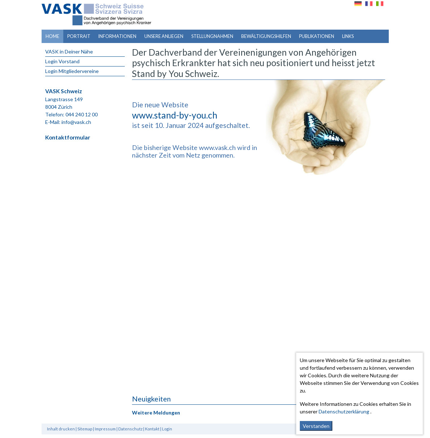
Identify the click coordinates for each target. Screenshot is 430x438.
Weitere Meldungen (156, 412)
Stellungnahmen (212, 36)
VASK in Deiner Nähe (69, 51)
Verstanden (316, 426)
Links (348, 36)
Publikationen (316, 36)
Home (52, 36)
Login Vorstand (62, 61)
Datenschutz (130, 428)
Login (167, 428)
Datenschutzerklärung (344, 411)
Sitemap (84, 428)
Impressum (105, 428)
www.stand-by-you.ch (174, 115)
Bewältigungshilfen (266, 36)
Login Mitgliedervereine (72, 71)
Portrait (78, 36)
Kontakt (152, 428)
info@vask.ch (76, 122)
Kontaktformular (67, 137)
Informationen (117, 36)
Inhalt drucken (61, 428)
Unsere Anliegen (163, 36)
